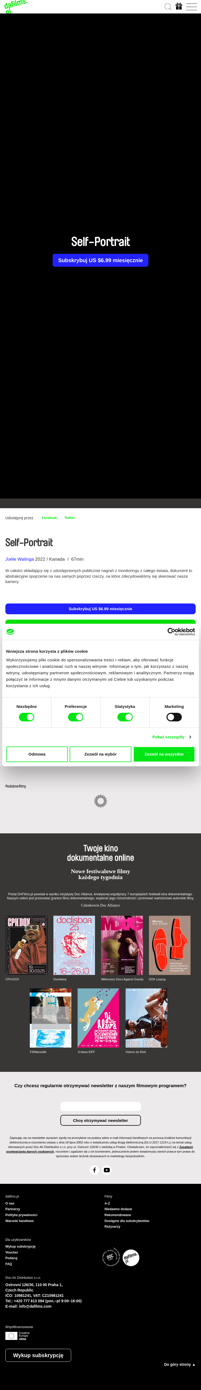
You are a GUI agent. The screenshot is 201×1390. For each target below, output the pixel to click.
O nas (9, 1203)
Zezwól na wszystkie (164, 754)
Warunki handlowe (19, 1221)
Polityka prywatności (21, 1215)
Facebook (49, 518)
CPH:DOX (12, 979)
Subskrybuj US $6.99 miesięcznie (100, 260)
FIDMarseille (38, 1052)
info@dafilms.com (35, 1306)
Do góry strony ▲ (180, 1364)
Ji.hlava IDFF (86, 1052)
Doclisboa (59, 979)
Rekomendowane (118, 1215)
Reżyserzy (112, 1226)
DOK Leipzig (157, 979)
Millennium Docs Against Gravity (122, 979)
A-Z (107, 1203)
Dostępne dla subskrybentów (127, 1221)
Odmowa (36, 754)
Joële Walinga (19, 559)
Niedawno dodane (118, 1209)
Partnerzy (12, 1209)
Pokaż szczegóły (168, 737)
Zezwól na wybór (101, 754)
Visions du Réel (136, 1052)
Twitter (69, 518)
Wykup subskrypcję (38, 1355)
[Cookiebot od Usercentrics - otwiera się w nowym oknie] (171, 632)
